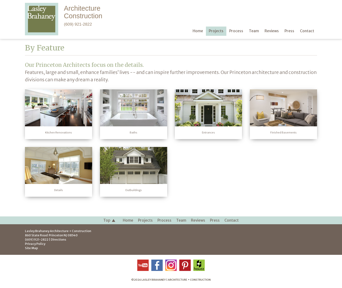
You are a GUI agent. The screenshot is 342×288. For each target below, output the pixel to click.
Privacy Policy (35, 244)
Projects (145, 220)
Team (181, 220)
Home (128, 220)
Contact (231, 220)
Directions (58, 239)
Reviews (198, 220)
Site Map (31, 248)
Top (109, 220)
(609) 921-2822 (78, 24)
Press (215, 220)
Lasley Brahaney (58, 231)
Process (164, 220)
